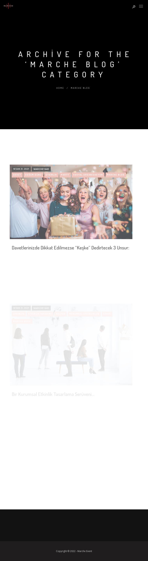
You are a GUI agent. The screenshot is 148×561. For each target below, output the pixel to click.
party (65, 205)
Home (60, 88)
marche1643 (41, 199)
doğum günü (33, 205)
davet (17, 205)
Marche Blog (80, 88)
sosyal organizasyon (88, 205)
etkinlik (51, 205)
